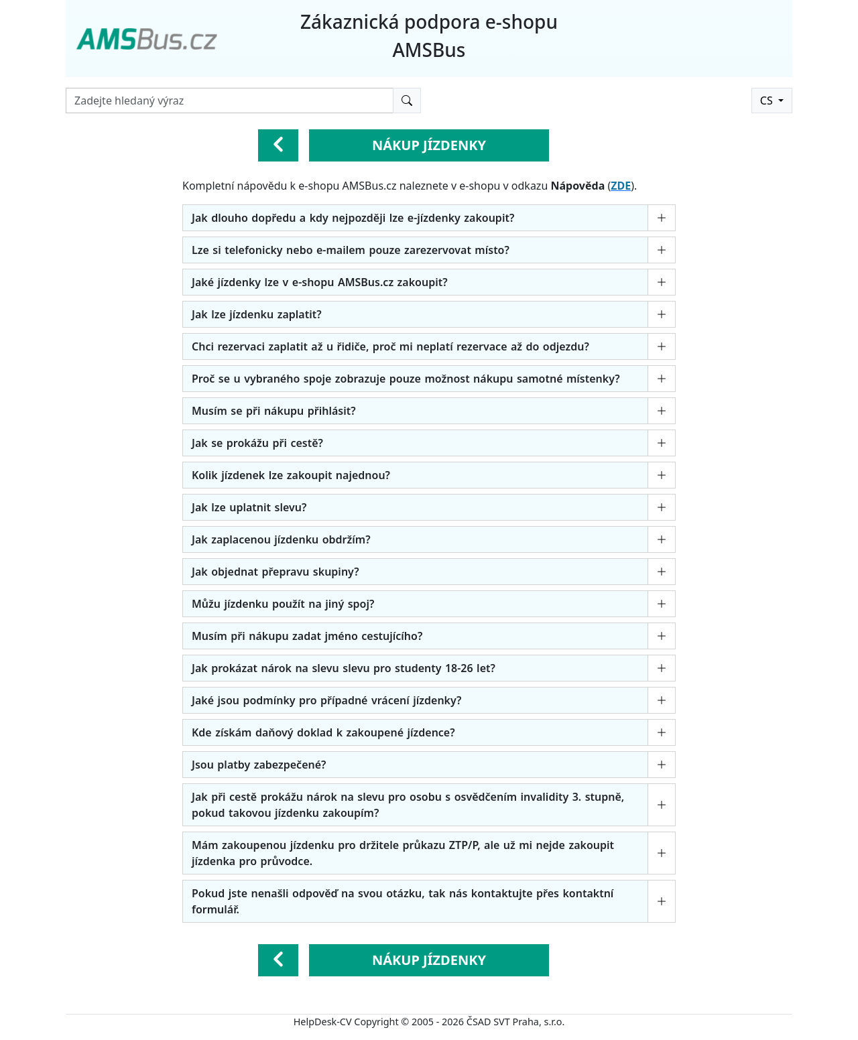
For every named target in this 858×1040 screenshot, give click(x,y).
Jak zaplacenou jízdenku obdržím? (281, 539)
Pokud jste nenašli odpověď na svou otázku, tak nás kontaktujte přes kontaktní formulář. (402, 901)
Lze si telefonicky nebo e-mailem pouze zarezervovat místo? (350, 250)
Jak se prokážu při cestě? (257, 443)
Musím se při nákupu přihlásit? (274, 410)
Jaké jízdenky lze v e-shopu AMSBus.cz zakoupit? (320, 282)
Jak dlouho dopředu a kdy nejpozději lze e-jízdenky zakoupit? (353, 217)
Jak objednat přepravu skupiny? (275, 571)
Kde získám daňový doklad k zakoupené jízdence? (323, 732)
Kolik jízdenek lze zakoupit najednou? (291, 475)
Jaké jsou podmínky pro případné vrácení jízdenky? (326, 700)
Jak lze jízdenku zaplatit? (257, 314)
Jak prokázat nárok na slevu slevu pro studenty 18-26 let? (343, 668)
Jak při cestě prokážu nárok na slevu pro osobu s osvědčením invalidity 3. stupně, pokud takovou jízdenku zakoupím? (408, 804)
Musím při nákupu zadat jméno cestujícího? (307, 636)
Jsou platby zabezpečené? (259, 764)
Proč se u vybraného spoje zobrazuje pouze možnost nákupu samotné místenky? (406, 378)
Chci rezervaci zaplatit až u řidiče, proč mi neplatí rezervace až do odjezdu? (390, 346)
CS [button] (768, 100)
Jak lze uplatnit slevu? (249, 507)
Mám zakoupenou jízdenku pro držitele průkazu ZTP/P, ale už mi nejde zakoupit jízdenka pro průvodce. (403, 853)
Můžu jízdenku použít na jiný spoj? (283, 603)
